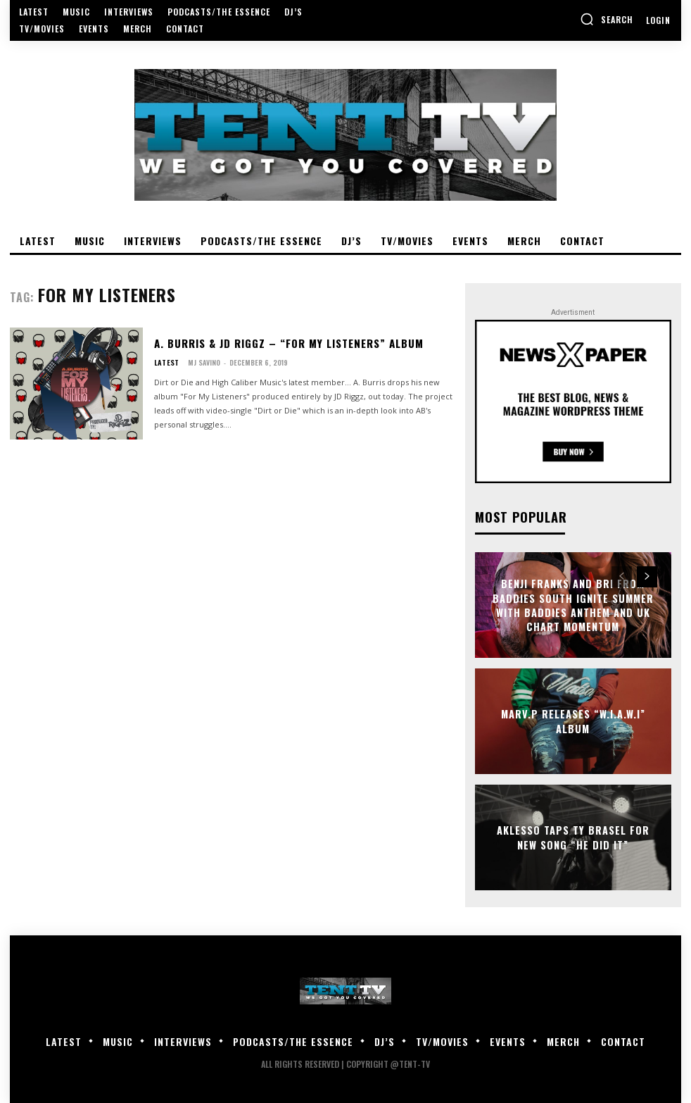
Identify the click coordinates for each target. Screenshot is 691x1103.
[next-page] (647, 576)
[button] (606, 19)
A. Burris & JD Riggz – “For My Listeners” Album (284, 343)
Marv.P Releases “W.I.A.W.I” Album (573, 720)
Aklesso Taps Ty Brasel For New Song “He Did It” (573, 837)
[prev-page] (621, 576)
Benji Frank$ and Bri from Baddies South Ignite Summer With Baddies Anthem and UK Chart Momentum (573, 604)
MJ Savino (202, 361)
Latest (165, 362)
